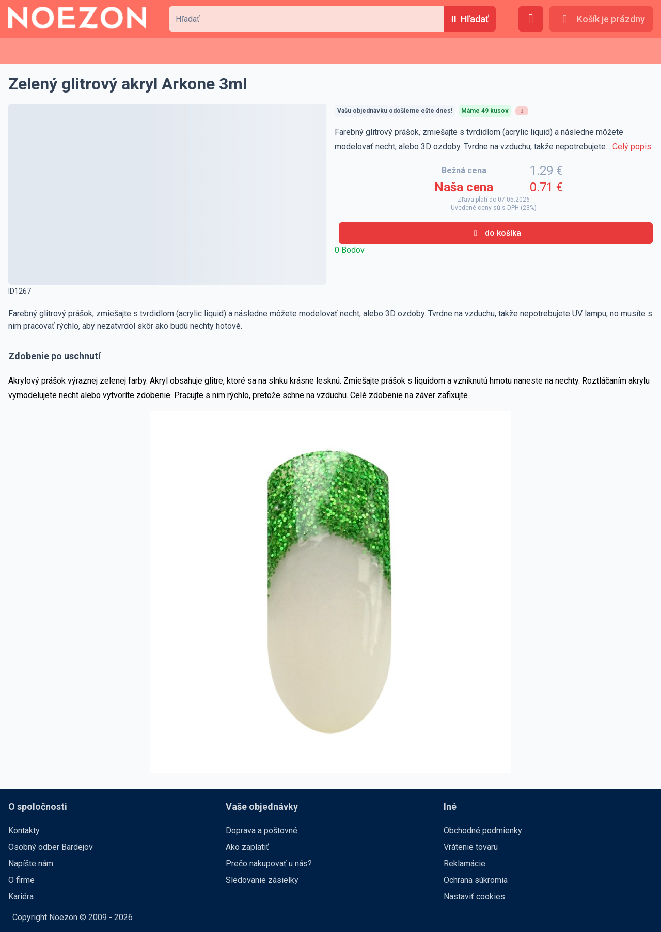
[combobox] (306, 19)
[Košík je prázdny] (601, 19)
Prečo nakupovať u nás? (269, 863)
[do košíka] (496, 233)
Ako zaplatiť (247, 847)
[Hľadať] (470, 19)
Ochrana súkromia (476, 880)
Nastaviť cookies (474, 897)
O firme (21, 880)
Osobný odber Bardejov (50, 847)
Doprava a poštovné (261, 830)
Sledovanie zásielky (262, 880)
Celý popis (631, 146)
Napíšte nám (30, 863)
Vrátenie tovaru (471, 847)
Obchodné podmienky (483, 830)
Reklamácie (464, 863)
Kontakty (24, 830)
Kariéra (21, 897)
